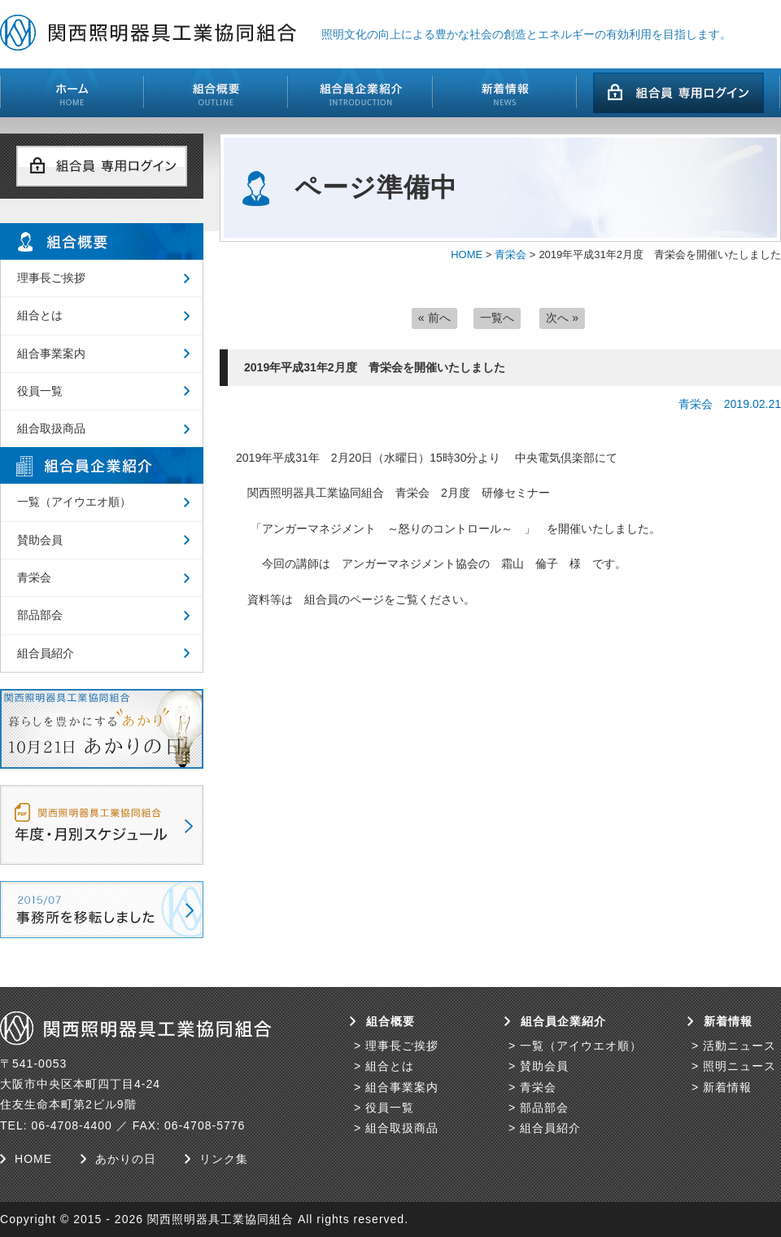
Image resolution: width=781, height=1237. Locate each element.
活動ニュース (739, 1045)
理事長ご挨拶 (51, 277)
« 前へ (434, 317)
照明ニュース (739, 1066)
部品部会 (40, 614)
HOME (466, 254)
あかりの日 (125, 1158)
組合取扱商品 (51, 428)
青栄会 (510, 254)
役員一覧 (40, 390)
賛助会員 (40, 539)
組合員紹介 (45, 653)
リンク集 (223, 1158)
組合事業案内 (51, 353)
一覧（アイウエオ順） (74, 501)
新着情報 (727, 1087)
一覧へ (497, 317)
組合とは (40, 315)
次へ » (562, 317)
